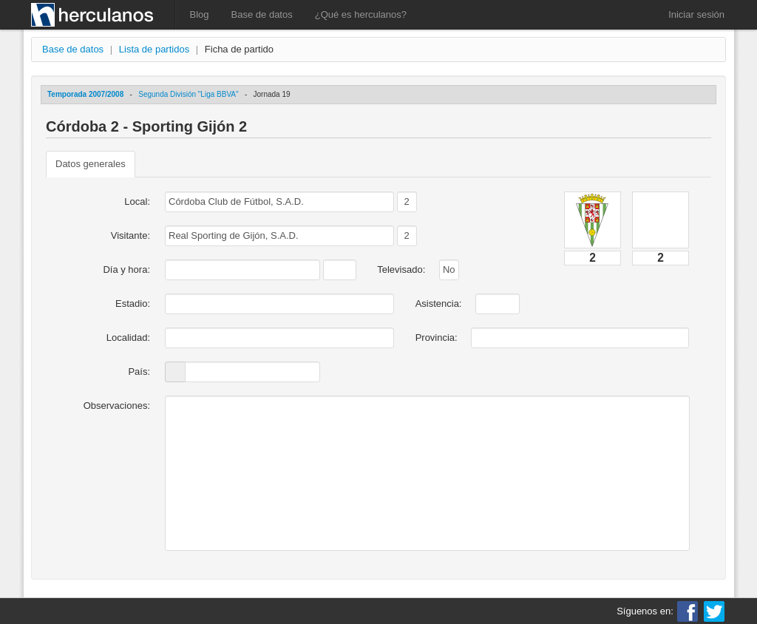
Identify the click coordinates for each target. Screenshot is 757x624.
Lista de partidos (154, 49)
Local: (137, 201)
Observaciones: (117, 405)
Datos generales (90, 163)
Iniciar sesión (696, 14)
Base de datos (262, 14)
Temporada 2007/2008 (85, 94)
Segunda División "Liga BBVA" (188, 94)
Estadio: (132, 303)
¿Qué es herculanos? (361, 14)
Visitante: (130, 235)
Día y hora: (126, 269)
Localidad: (128, 337)
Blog (199, 14)
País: (139, 371)
